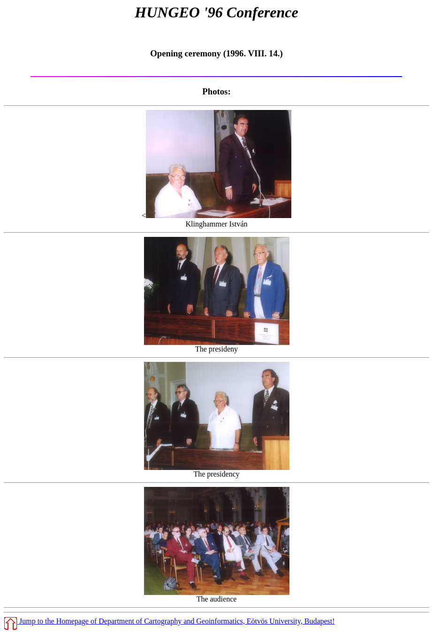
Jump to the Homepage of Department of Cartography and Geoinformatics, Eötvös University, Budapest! (169, 621)
